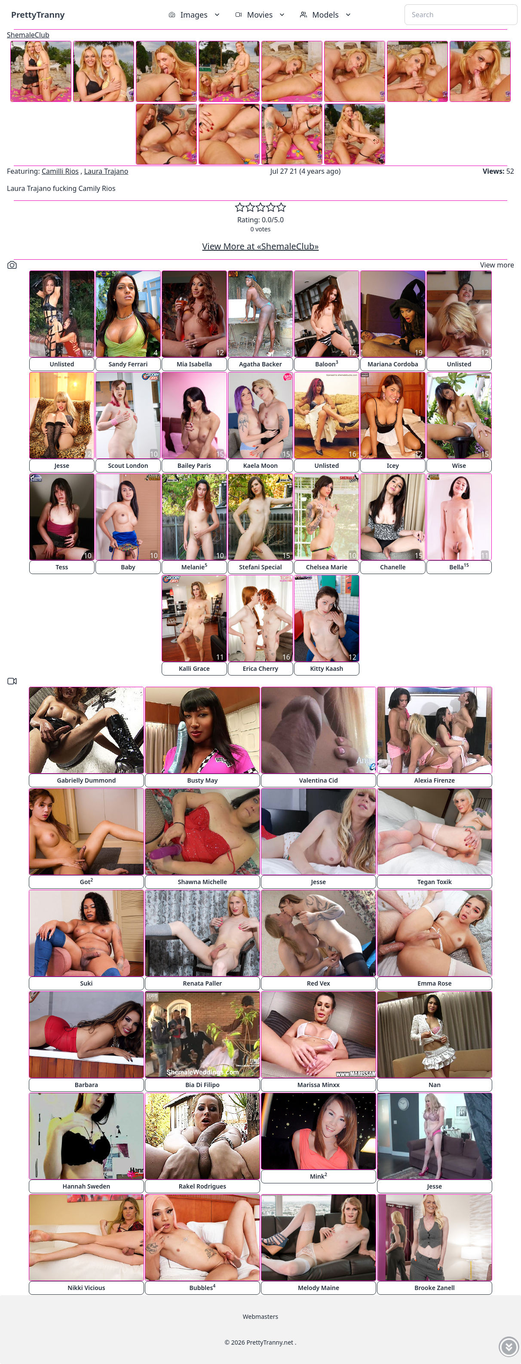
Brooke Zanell (434, 1288)
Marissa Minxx (318, 1085)
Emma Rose (434, 983)
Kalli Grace (194, 668)
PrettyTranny (38, 14)
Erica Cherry (261, 668)
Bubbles (203, 1287)
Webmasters (260, 1316)
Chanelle (392, 567)
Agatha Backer (260, 364)
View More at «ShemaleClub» (260, 246)
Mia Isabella (194, 364)
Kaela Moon (260, 465)
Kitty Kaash (326, 668)
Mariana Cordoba (393, 364)
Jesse (62, 465)
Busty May (202, 780)
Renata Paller (202, 983)
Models (326, 14)
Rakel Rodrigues (202, 1186)
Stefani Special (260, 567)
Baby (128, 567)
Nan (435, 1085)
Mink (318, 1175)
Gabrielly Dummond (86, 780)
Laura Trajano (106, 171)
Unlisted (62, 364)
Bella (459, 566)
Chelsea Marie (326, 567)
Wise (459, 465)
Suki (86, 983)
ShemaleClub (28, 35)
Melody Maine (318, 1288)
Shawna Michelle (202, 882)
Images (195, 14)
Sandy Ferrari (128, 364)
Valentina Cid (318, 780)
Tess (62, 567)
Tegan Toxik (434, 882)
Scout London (128, 465)
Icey (393, 465)
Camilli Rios (60, 171)
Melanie (194, 566)
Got (86, 881)
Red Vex (318, 983)
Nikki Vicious (86, 1288)
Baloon (326, 363)
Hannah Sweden (86, 1186)
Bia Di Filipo (202, 1085)
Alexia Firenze (434, 780)
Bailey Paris (194, 465)
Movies (260, 14)
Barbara (86, 1085)
